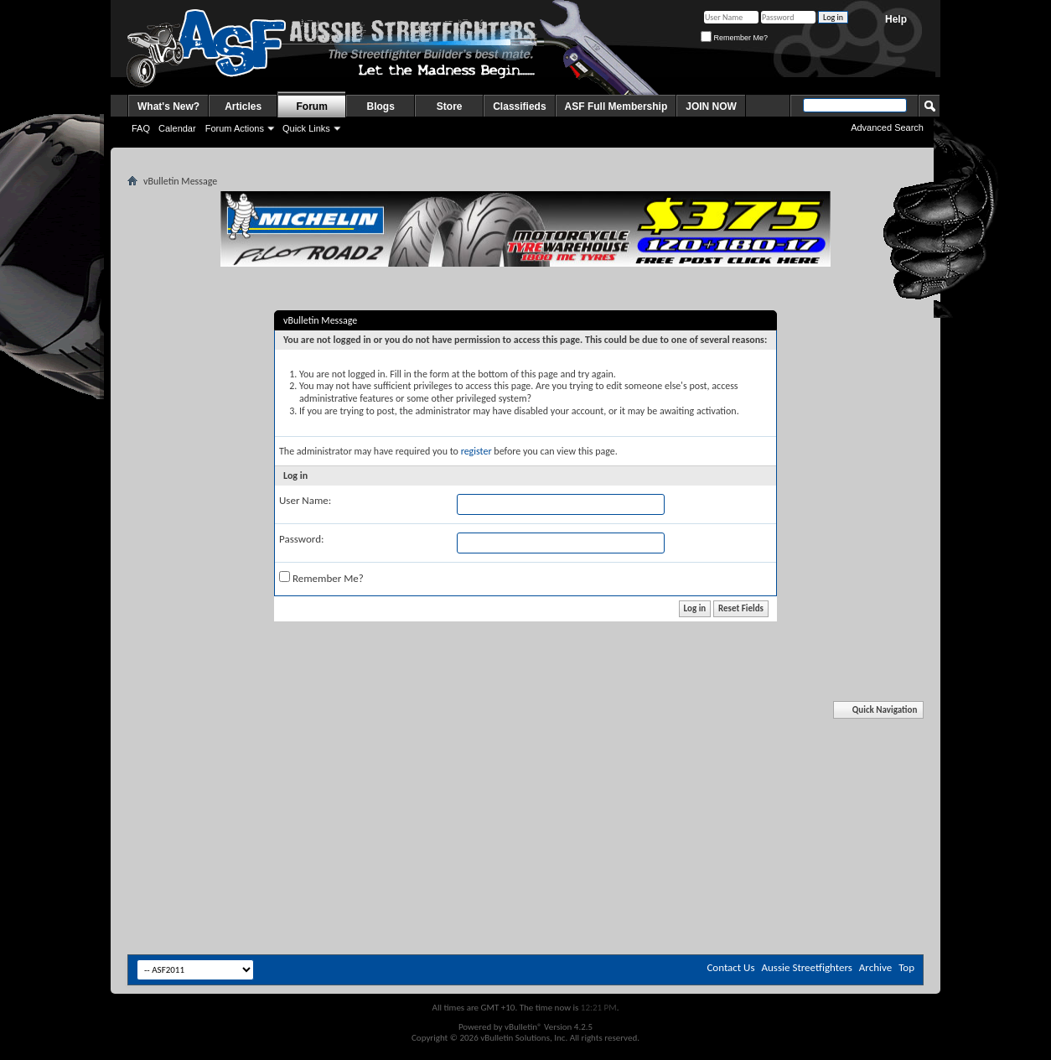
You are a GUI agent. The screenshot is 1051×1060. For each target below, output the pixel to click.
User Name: (305, 500)
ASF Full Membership (616, 106)
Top (906, 967)
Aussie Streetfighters (807, 967)
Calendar (177, 128)
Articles (243, 106)
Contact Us (730, 967)
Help (896, 19)
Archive (875, 967)
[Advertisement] (525, 753)
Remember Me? (734, 38)
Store (450, 106)
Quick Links (306, 128)
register (476, 451)
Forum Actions (234, 128)
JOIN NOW (711, 106)
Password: (301, 539)
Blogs (381, 106)
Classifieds (519, 106)
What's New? (168, 106)
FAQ (141, 128)
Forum (312, 106)
